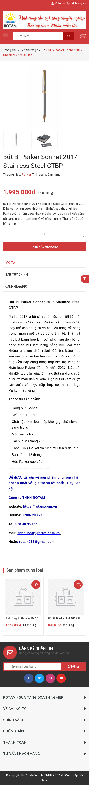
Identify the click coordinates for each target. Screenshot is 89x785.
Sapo (44, 780)
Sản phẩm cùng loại (24, 570)
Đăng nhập (60, 3)
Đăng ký (79, 3)
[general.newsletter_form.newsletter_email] (32, 666)
